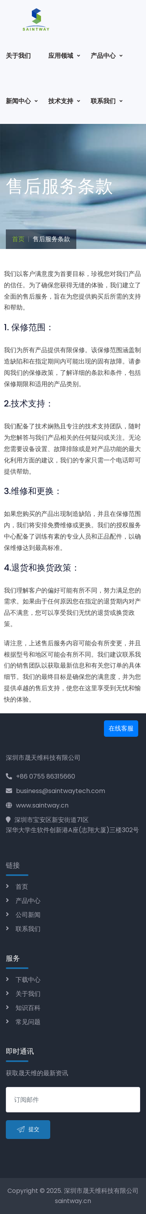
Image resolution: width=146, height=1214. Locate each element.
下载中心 (28, 979)
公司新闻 (28, 914)
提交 (28, 1130)
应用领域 (60, 55)
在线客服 (121, 728)
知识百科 (28, 1007)
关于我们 (18, 55)
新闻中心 (18, 101)
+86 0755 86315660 (40, 776)
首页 (18, 239)
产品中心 (103, 55)
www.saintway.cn (37, 805)
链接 (13, 865)
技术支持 (60, 101)
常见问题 (28, 1021)
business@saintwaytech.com (55, 790)
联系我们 (103, 101)
